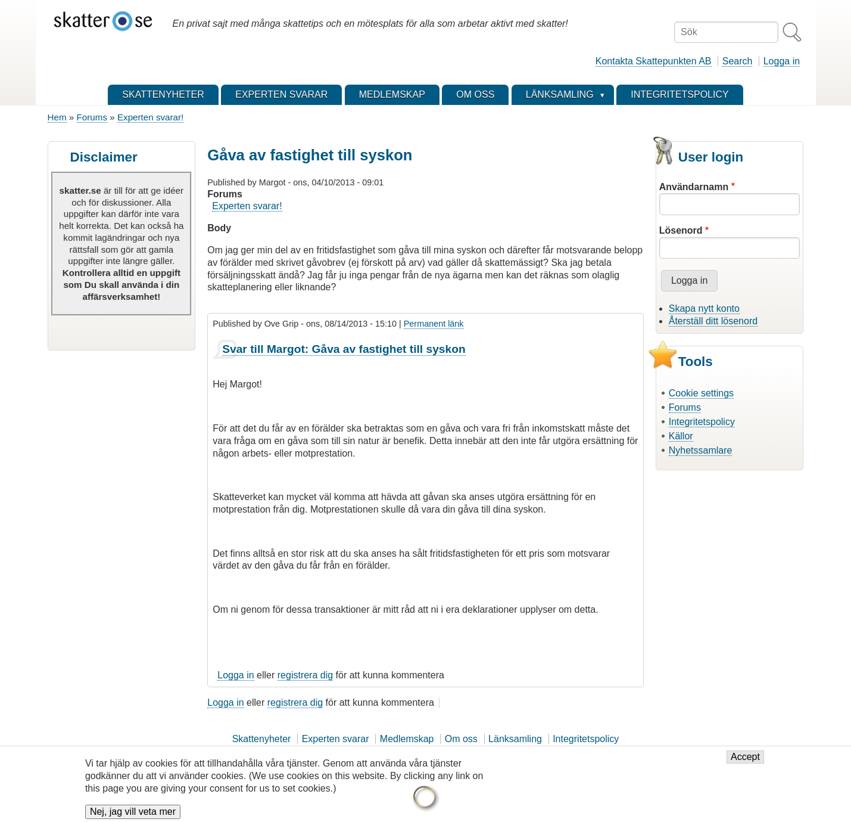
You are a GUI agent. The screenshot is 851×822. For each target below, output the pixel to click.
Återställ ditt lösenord (713, 321)
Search (737, 61)
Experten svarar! (150, 117)
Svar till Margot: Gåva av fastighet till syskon (343, 349)
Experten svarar (335, 739)
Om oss (461, 739)
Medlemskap (407, 739)
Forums (92, 117)
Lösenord (681, 230)
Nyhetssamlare (700, 450)
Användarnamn (693, 187)
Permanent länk (434, 323)
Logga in (781, 61)
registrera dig (305, 675)
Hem (57, 117)
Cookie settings (701, 393)
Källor (681, 436)
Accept (745, 763)
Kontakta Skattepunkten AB (654, 61)
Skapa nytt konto (704, 308)
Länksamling (515, 739)
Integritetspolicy (702, 422)
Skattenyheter (261, 739)
